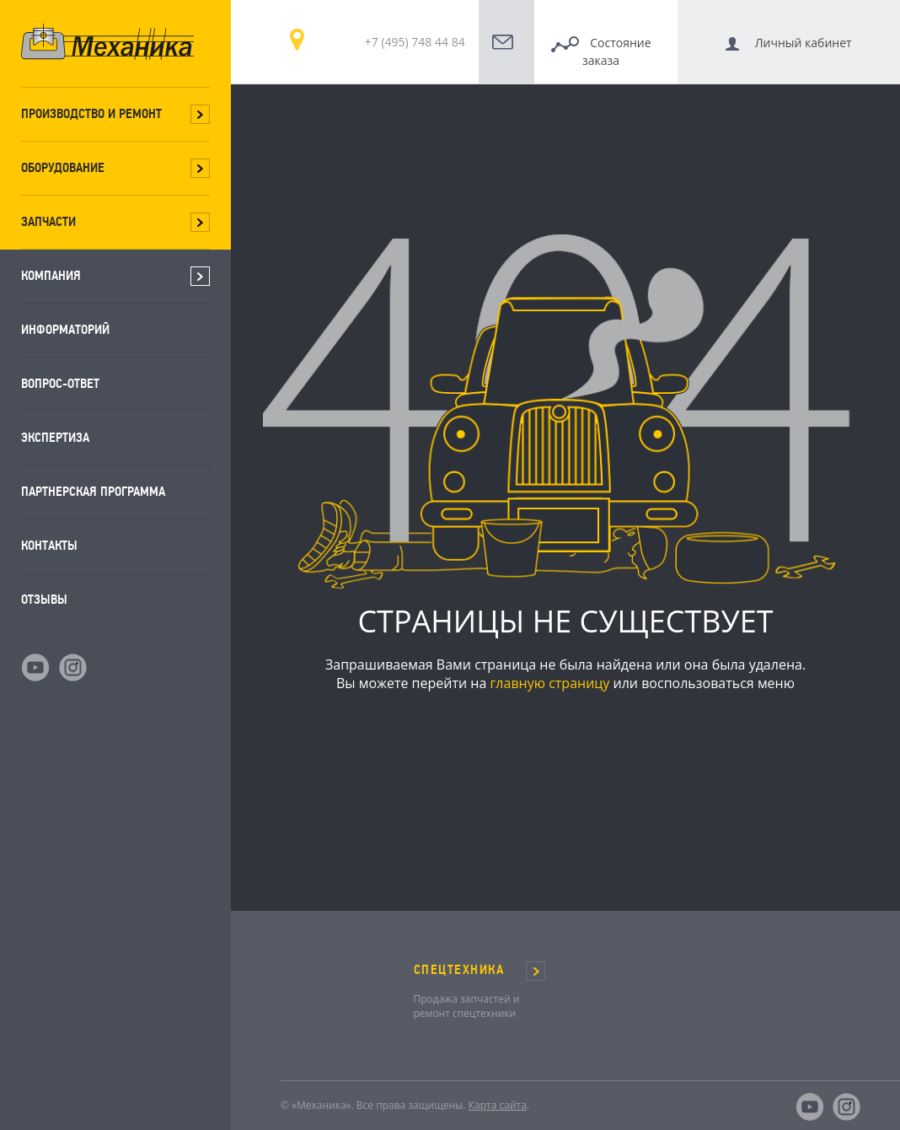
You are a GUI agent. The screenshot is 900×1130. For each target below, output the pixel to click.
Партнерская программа (93, 491)
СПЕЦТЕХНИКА (459, 969)
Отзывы (44, 599)
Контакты (49, 545)
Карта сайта (498, 1105)
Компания (51, 275)
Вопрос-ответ (60, 383)
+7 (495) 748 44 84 (415, 42)
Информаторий (65, 329)
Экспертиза (55, 437)
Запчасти (48, 221)
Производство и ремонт (91, 113)
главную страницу (549, 683)
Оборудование (62, 167)
